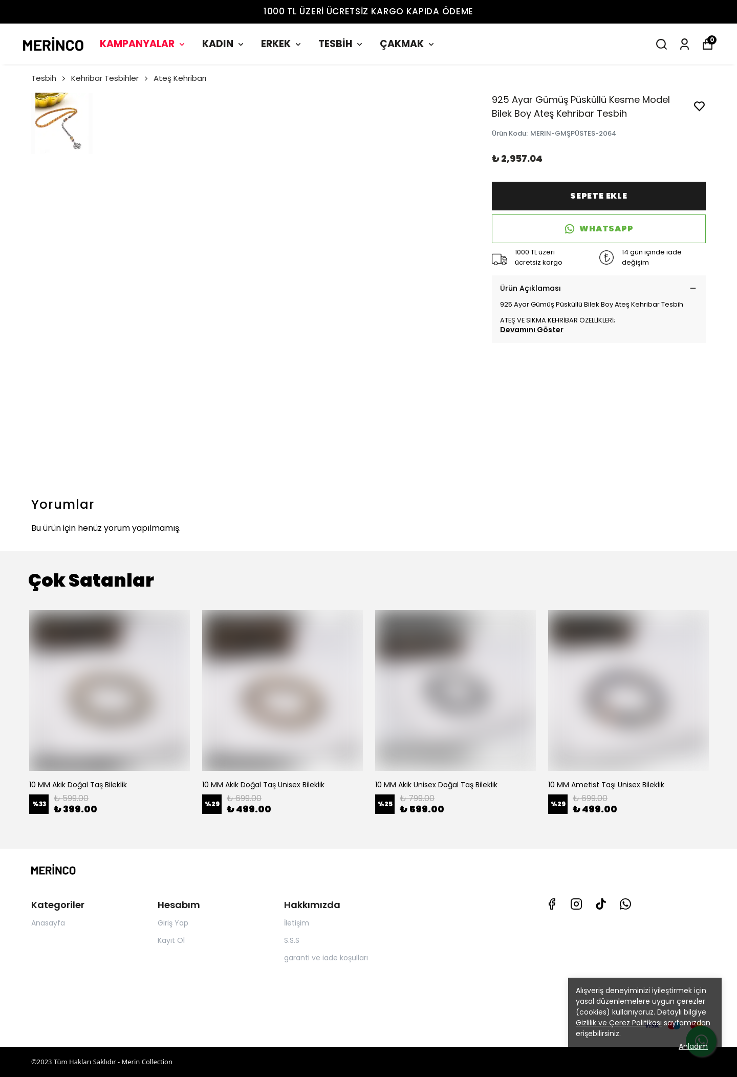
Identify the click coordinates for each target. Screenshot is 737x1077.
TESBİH (341, 44)
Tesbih (49, 78)
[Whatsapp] (625, 904)
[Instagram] (576, 904)
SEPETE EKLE (598, 196)
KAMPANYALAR (143, 44)
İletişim (296, 923)
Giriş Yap (173, 923)
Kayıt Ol (171, 940)
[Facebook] (552, 904)
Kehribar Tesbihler (110, 78)
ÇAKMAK (408, 44)
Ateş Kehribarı (180, 78)
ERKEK (282, 44)
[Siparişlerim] (684, 44)
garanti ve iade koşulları (326, 958)
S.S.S (291, 940)
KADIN (224, 44)
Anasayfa (48, 923)
